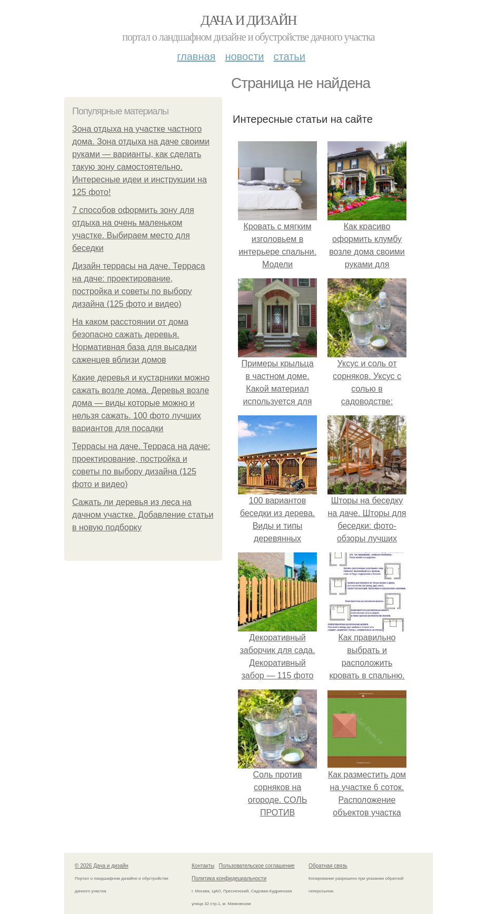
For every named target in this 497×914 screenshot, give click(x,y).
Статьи (289, 56)
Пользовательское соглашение (257, 866)
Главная (196, 56)
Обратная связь (328, 866)
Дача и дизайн (248, 20)
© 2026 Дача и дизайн (101, 866)
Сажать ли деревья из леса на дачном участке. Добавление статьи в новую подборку (142, 515)
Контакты (203, 866)
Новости (244, 56)
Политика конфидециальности (229, 878)
